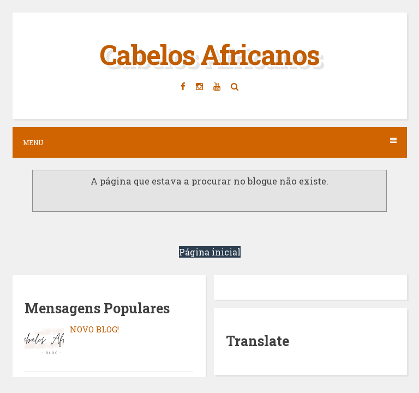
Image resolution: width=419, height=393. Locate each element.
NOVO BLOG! (94, 329)
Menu (210, 142)
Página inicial (210, 252)
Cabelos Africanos (209, 55)
